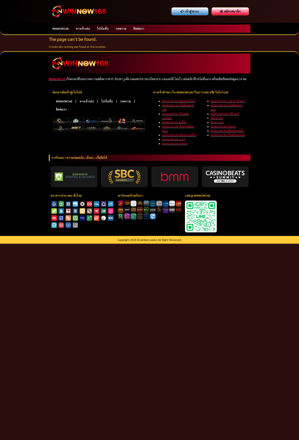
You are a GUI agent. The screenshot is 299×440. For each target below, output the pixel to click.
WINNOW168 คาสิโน (174, 122)
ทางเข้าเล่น (83, 28)
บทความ (121, 28)
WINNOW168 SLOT (173, 139)
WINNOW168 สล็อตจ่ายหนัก (227, 131)
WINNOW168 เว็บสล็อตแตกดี (228, 135)
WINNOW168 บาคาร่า (175, 143)
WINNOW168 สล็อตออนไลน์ (178, 101)
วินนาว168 (217, 122)
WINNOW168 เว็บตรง (223, 126)
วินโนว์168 (217, 118)
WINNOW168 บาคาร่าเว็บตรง (228, 101)
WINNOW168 (60, 28)
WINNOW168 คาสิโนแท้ (225, 114)
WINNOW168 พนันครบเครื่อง (179, 135)
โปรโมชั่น (103, 28)
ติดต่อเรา (138, 28)
